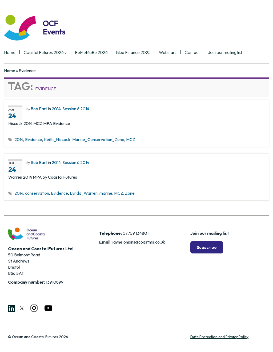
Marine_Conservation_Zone (98, 139)
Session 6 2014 (75, 108)
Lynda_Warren (84, 193)
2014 (56, 108)
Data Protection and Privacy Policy (219, 336)
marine (105, 193)
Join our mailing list (225, 52)
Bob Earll (39, 108)
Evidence (33, 139)
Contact (192, 52)
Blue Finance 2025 (133, 52)
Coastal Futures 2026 (45, 52)
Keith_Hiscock (57, 139)
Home (9, 52)
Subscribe (207, 247)
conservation (37, 193)
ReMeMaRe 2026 (91, 52)
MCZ (130, 139)
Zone (130, 193)
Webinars (167, 52)
